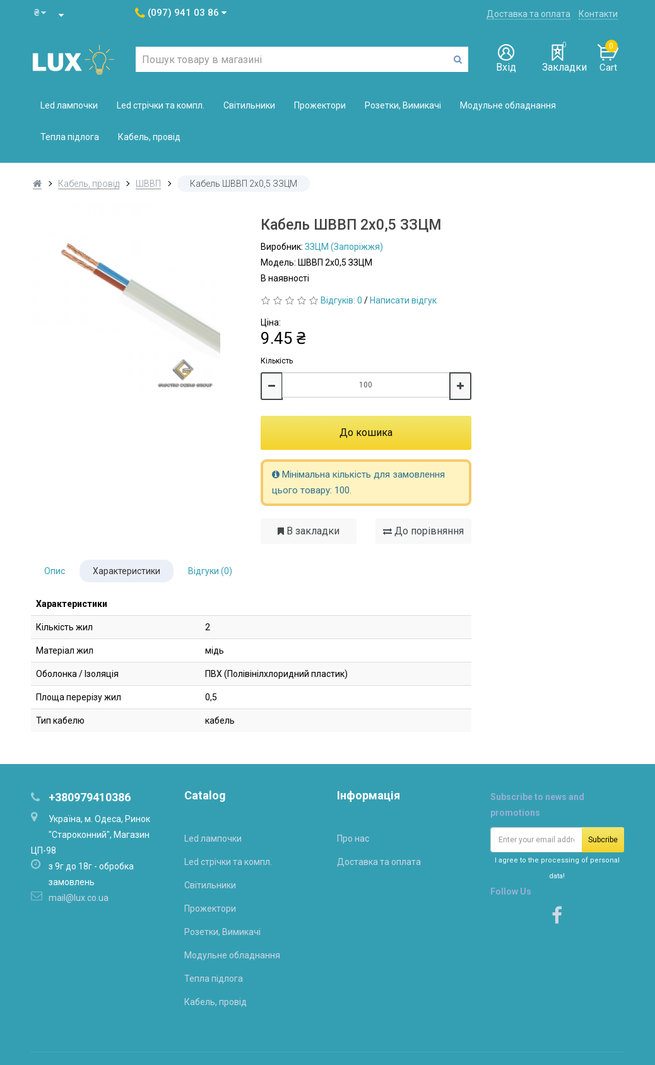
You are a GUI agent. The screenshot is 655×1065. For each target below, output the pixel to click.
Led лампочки (69, 105)
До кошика (365, 432)
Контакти (598, 14)
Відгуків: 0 (341, 300)
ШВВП (148, 184)
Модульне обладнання (508, 105)
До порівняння (423, 531)
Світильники (249, 105)
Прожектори (320, 105)
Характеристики (126, 571)
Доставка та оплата (528, 14)
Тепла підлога (69, 137)
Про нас (353, 838)
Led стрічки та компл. (160, 105)
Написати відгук (403, 300)
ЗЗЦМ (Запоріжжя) (344, 247)
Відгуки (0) (210, 571)
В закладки (308, 531)
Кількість (277, 360)
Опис (54, 571)
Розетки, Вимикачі (403, 105)
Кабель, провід (149, 137)
